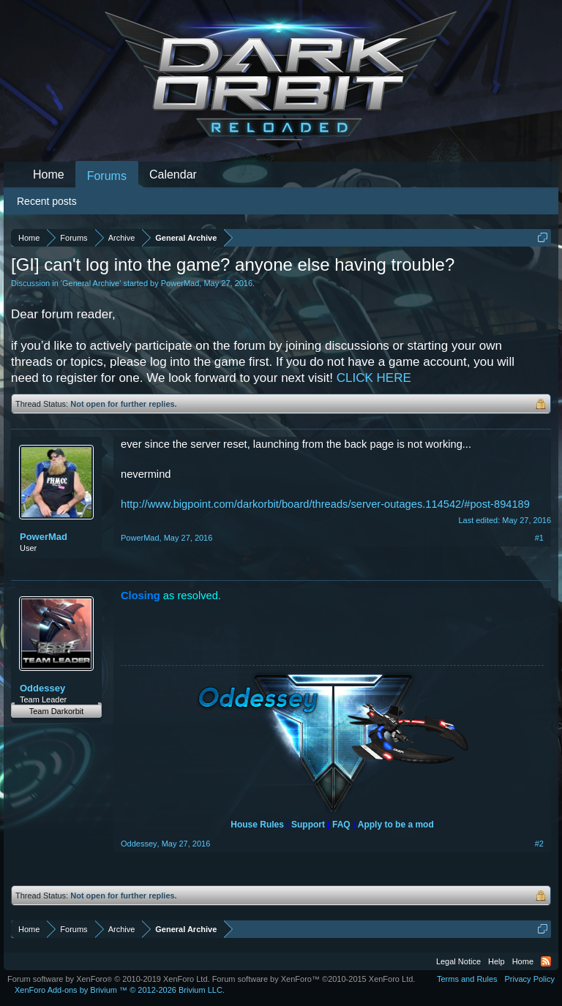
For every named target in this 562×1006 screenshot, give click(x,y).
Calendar (173, 174)
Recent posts (47, 201)
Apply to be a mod (396, 824)
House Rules (257, 824)
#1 (539, 537)
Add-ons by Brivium (120, 990)
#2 (539, 843)
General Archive (90, 283)
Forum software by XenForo (108, 979)
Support (308, 824)
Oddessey (42, 688)
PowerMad (180, 283)
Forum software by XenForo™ (314, 979)
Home (48, 174)
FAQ (341, 824)
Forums (107, 176)
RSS (546, 961)
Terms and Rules (467, 979)
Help (496, 961)
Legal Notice (458, 961)
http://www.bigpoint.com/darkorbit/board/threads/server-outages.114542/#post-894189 (325, 504)
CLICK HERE (374, 378)
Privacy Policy (530, 979)
